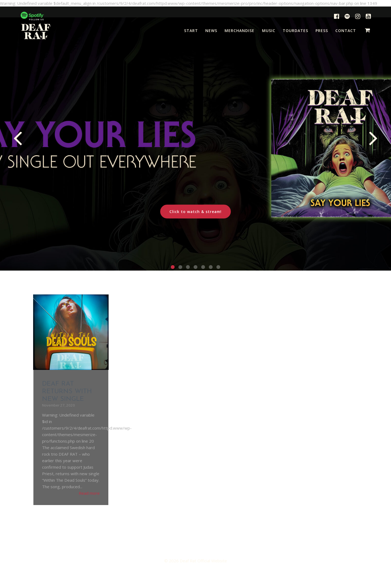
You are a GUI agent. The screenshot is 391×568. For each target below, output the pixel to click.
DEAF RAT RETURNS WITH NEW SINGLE (67, 391)
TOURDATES (295, 30)
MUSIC (268, 30)
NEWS (211, 30)
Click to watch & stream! (195, 211)
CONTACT (345, 30)
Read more (89, 493)
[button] (173, 267)
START (191, 30)
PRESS (322, 30)
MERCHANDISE (239, 30)
